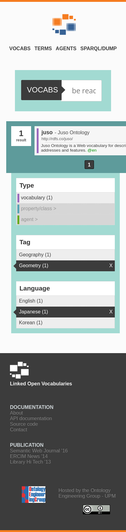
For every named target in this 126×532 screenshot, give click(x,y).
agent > (29, 219)
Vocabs (19, 48)
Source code (24, 424)
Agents (66, 48)
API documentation (31, 418)
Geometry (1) (33, 265)
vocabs (42, 90)
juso (47, 132)
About (16, 412)
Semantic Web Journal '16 (39, 450)
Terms (43, 48)
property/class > (38, 208)
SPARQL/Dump (98, 48)
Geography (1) (35, 254)
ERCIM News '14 (29, 456)
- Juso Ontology (72, 132)
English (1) (31, 301)
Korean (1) (31, 322)
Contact (18, 429)
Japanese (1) (33, 311)
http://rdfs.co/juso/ (57, 138)
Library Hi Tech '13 (30, 461)
